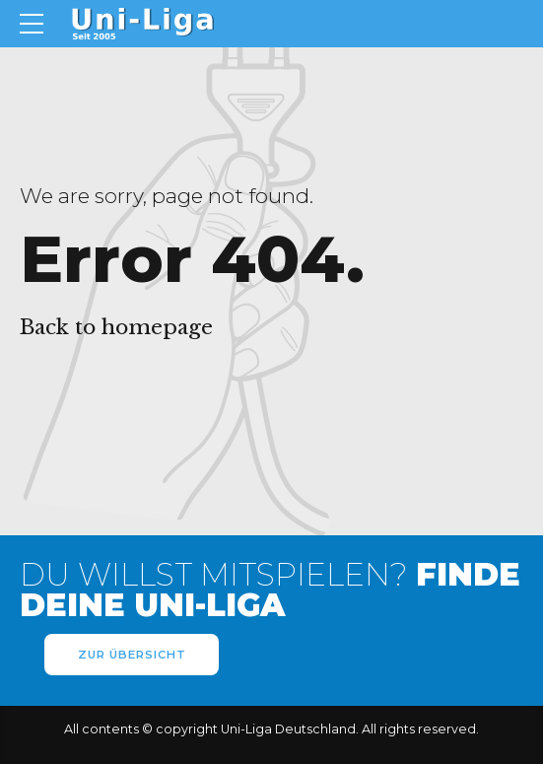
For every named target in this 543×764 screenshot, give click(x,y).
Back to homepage (116, 327)
